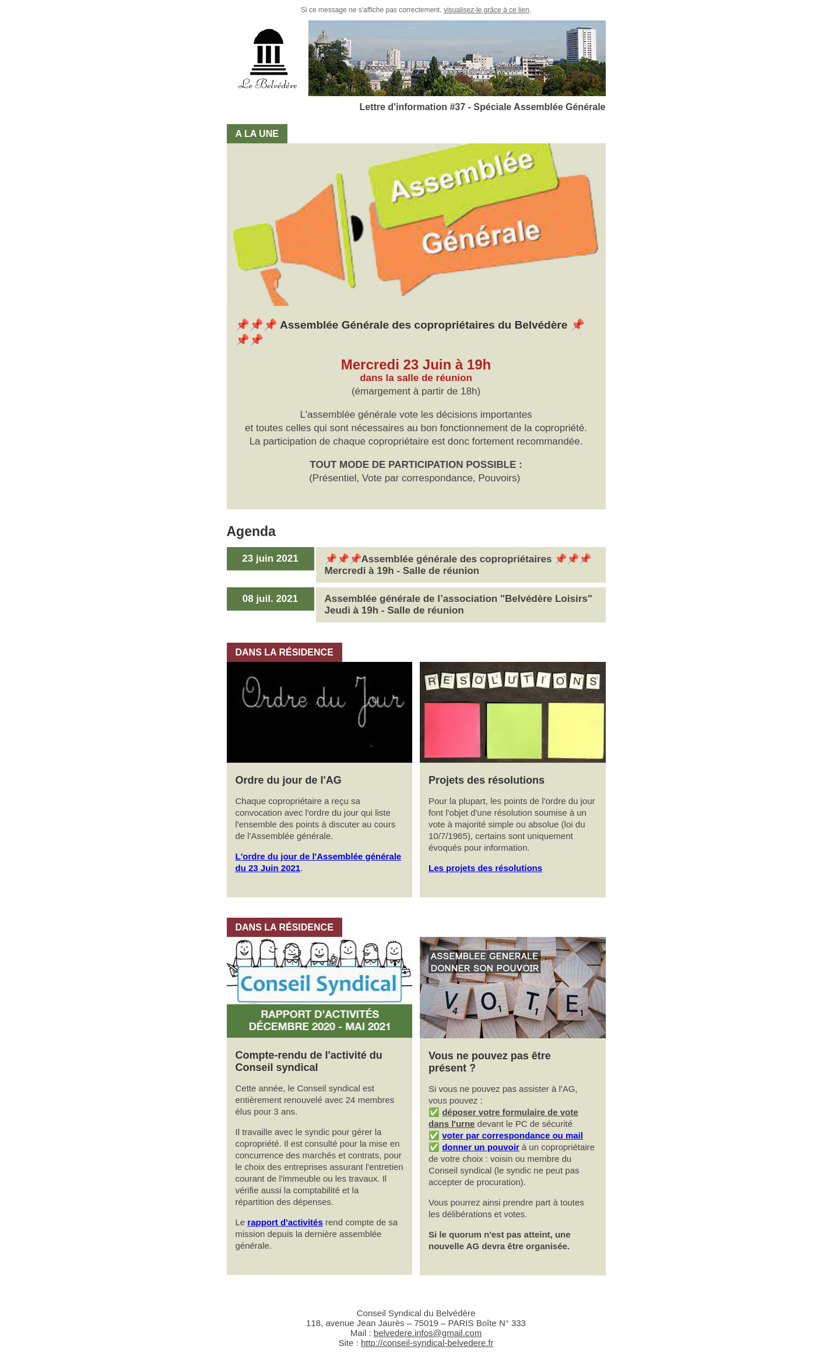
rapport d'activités (284, 1222)
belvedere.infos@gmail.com (428, 1333)
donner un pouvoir (480, 1147)
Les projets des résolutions (485, 868)
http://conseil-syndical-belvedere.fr (427, 1343)
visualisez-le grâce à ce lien (486, 10)
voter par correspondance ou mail (512, 1135)
